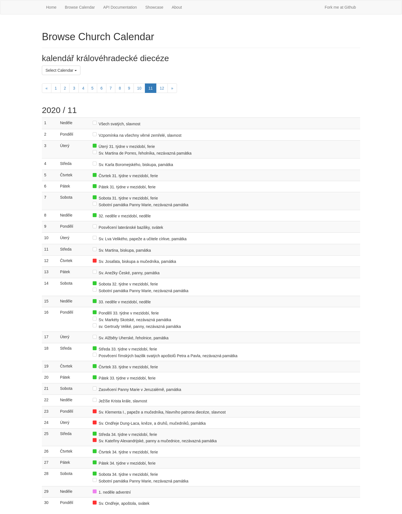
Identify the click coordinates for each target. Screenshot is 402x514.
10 (139, 88)
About (177, 7)
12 (162, 88)
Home (51, 7)
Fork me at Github (340, 7)
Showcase (154, 7)
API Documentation (120, 7)
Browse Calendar (80, 7)
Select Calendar (61, 70)
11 (151, 88)
